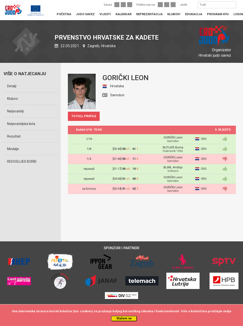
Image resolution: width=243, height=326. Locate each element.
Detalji (11, 86)
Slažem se (124, 318)
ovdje (227, 311)
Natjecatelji (15, 111)
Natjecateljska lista (21, 124)
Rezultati (14, 136)
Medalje (13, 149)
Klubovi (12, 99)
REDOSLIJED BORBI (21, 161)
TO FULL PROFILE (83, 116)
